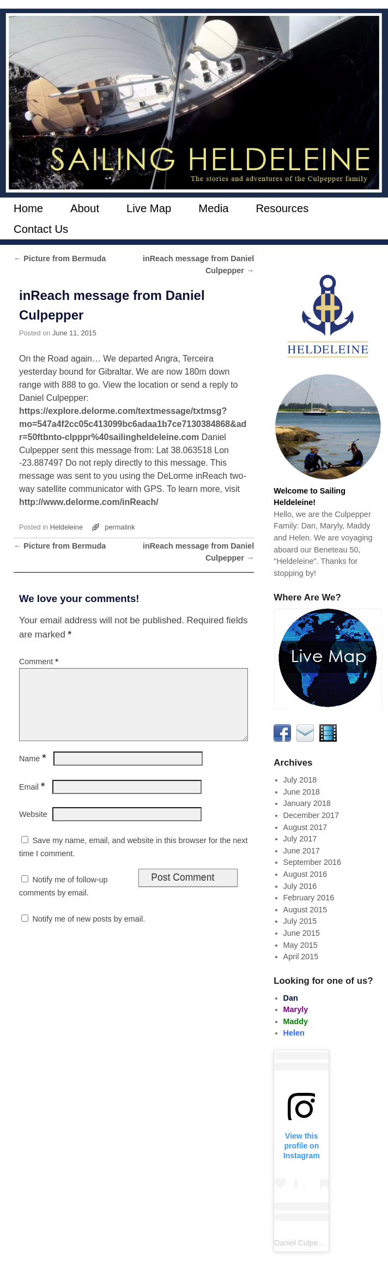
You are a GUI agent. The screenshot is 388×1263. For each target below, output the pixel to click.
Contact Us (41, 229)
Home (28, 208)
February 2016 (309, 897)
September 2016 (312, 862)
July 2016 (300, 886)
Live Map (148, 208)
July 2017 (300, 838)
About (84, 208)
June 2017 (301, 850)
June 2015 (301, 933)
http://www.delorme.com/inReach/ (89, 502)
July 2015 (300, 921)
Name (33, 771)
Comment (39, 661)
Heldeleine (66, 527)
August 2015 (305, 909)
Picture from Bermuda (60, 258)
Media (213, 208)
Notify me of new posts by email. (88, 932)
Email (33, 800)
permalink (120, 527)
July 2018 (300, 779)
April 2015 (301, 956)
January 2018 (307, 803)
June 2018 (301, 791)
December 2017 (311, 815)
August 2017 (305, 827)
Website (33, 827)
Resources (282, 208)
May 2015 (300, 945)
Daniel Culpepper (303, 1242)
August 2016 (305, 874)
